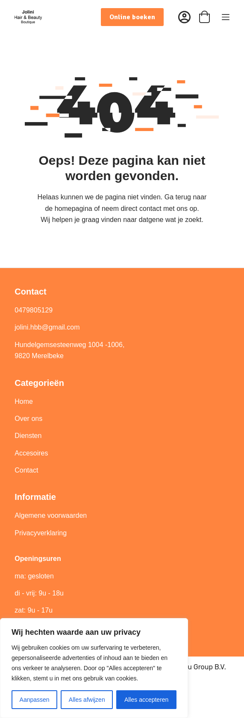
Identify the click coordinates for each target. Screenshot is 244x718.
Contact (26, 470)
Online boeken (132, 17)
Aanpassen (35, 699)
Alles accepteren (146, 699)
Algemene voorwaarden (51, 515)
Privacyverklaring (41, 533)
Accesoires (32, 453)
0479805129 (34, 310)
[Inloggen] (184, 17)
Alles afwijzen (87, 699)
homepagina (73, 208)
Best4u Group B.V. (197, 667)
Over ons (29, 418)
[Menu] (225, 17)
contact (150, 208)
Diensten (28, 435)
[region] (94, 668)
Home (24, 401)
